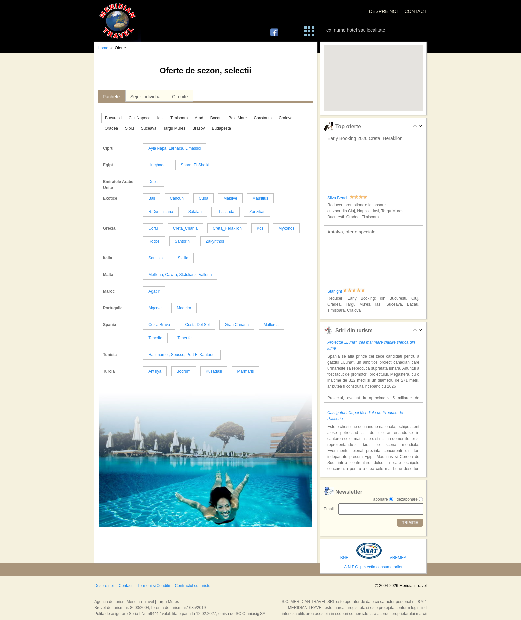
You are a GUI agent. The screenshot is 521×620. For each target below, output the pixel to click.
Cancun (177, 198)
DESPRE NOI (383, 11)
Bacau (216, 118)
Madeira (184, 308)
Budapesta (221, 128)
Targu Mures (174, 128)
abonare (380, 499)
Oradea (111, 128)
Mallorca (271, 324)
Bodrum (184, 371)
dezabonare (407, 499)
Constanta (263, 118)
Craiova (285, 118)
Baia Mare (238, 118)
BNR (344, 557)
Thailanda (225, 211)
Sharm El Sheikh (195, 165)
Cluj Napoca (139, 118)
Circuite (180, 96)
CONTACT (415, 11)
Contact (125, 585)
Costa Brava (159, 324)
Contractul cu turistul (193, 585)
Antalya (154, 371)
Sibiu (129, 128)
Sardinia (155, 258)
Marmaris (245, 371)
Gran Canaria (237, 324)
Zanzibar (257, 211)
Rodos (154, 241)
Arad (199, 118)
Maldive (230, 198)
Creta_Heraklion (227, 228)
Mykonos (286, 228)
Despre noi (104, 585)
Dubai (153, 181)
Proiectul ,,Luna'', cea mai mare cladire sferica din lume (371, 345)
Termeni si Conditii (153, 585)
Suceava (148, 128)
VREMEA (398, 557)
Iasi (160, 118)
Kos (260, 228)
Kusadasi (214, 371)
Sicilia (183, 258)
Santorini (182, 241)
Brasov (198, 128)
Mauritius (260, 198)
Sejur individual (146, 96)
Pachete (111, 96)
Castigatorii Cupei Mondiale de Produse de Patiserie (365, 415)
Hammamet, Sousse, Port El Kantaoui (181, 354)
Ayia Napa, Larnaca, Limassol (174, 148)
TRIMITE (410, 522)
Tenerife (155, 338)
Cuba (203, 198)
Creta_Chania (185, 228)
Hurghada (157, 165)
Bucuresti (113, 118)
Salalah (195, 211)
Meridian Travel (117, 21)
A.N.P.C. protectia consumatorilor (373, 567)
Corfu (153, 228)
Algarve (155, 308)
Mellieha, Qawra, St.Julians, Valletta (180, 274)
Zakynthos (215, 241)
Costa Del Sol (197, 324)
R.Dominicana (160, 211)
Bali (151, 198)
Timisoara (179, 118)
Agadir (154, 291)
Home (103, 48)
